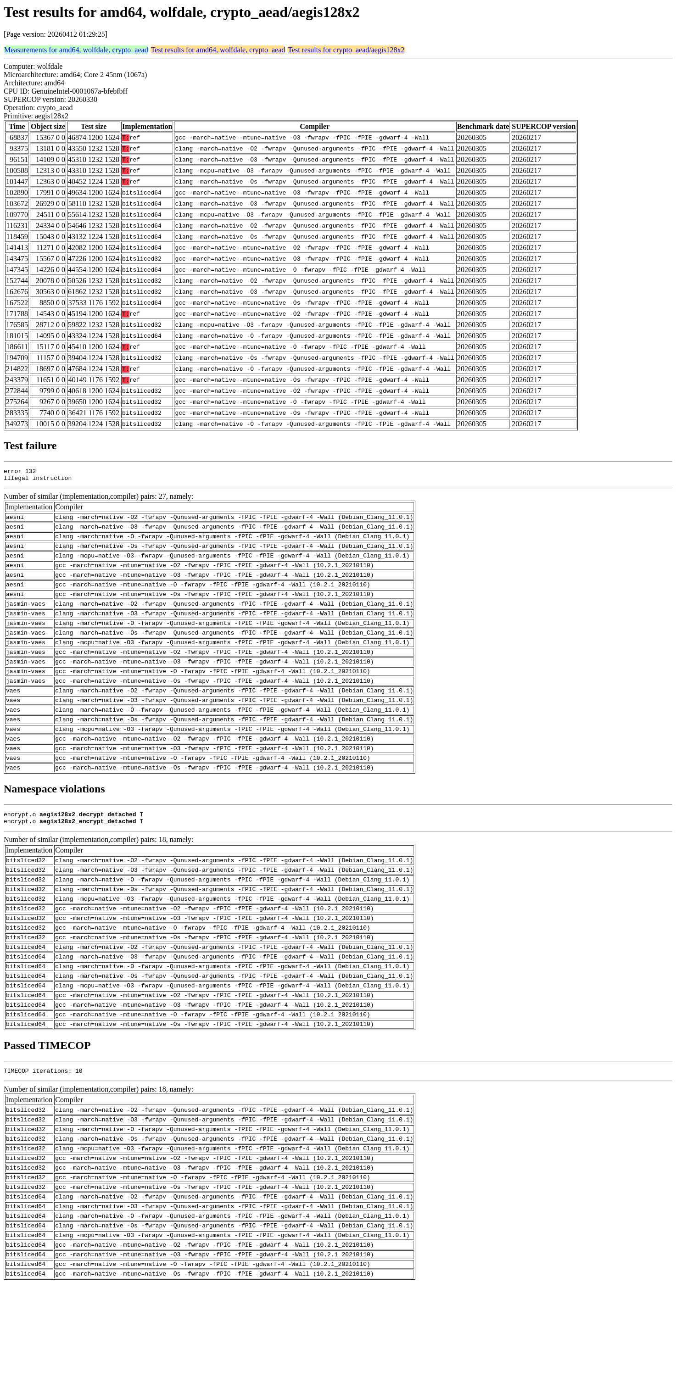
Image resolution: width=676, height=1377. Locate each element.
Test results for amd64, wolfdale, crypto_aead (218, 50)
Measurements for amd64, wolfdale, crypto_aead (76, 50)
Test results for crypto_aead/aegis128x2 (346, 50)
